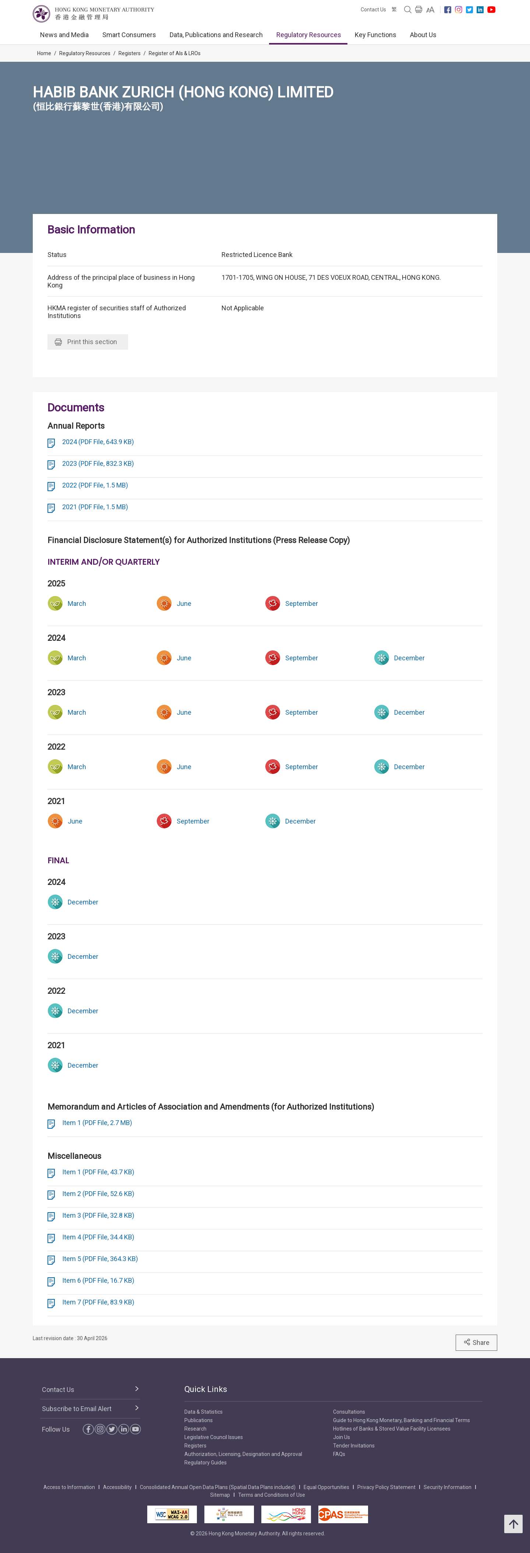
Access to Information (69, 1487)
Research (195, 1429)
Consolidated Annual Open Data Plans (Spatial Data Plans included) (218, 1487)
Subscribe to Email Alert (77, 1409)
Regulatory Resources (308, 35)
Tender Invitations (354, 1446)
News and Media (64, 35)
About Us (423, 35)
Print (86, 342)
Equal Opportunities (326, 1487)
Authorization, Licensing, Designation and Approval (243, 1454)
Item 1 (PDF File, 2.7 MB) (97, 1123)
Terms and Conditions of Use (271, 1495)
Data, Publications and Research (216, 35)
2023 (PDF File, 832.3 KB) (98, 463)
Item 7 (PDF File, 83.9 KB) (98, 1302)
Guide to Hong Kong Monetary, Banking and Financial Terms (401, 1420)
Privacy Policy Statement (386, 1487)
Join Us (341, 1437)
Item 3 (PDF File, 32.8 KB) (98, 1215)
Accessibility (117, 1487)
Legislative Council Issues (213, 1437)
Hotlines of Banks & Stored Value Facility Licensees (392, 1429)
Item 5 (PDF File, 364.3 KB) (100, 1259)
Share (476, 1342)
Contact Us (373, 10)
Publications (198, 1420)
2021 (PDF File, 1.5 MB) (95, 507)
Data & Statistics (203, 1412)
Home (44, 53)
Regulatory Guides (205, 1462)
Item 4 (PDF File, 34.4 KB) (98, 1237)
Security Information (447, 1487)
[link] (430, 9)
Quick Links (205, 1389)
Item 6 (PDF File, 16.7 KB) (98, 1280)
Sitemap (220, 1495)
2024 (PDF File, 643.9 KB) (98, 442)
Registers (130, 53)
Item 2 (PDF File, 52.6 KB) (98, 1193)
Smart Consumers (129, 35)
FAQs (339, 1454)
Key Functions (375, 35)
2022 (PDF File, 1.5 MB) (95, 485)
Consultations (349, 1412)
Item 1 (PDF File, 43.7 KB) (98, 1172)
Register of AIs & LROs (175, 53)
